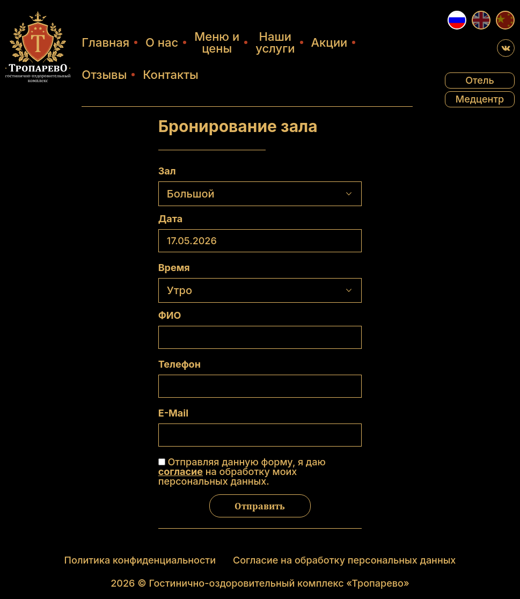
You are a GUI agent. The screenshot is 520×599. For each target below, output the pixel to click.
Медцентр (480, 99)
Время (174, 268)
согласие (180, 471)
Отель (479, 80)
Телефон (179, 364)
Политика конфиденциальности (140, 559)
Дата (170, 219)
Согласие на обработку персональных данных (344, 559)
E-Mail (173, 413)
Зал (167, 171)
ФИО (169, 315)
